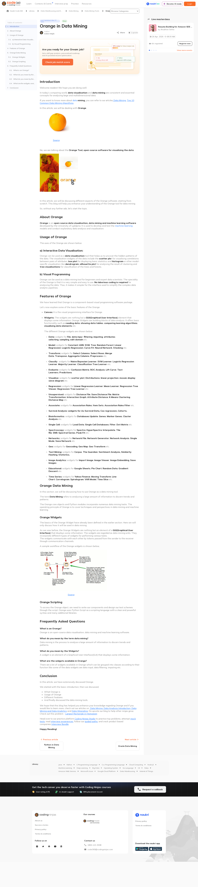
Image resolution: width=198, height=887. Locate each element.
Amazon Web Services (67, 771)
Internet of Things (146, 771)
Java (60, 765)
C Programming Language (87, 765)
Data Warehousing (127, 771)
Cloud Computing (136, 765)
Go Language (128, 768)
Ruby (146, 768)
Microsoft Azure (87, 771)
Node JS (151, 765)
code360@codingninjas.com (100, 849)
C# (139, 768)
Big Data (95, 768)
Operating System (111, 768)
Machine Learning (65, 768)
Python (69, 765)
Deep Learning (82, 768)
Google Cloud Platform (107, 771)
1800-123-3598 (94, 845)
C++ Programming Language (113, 765)
